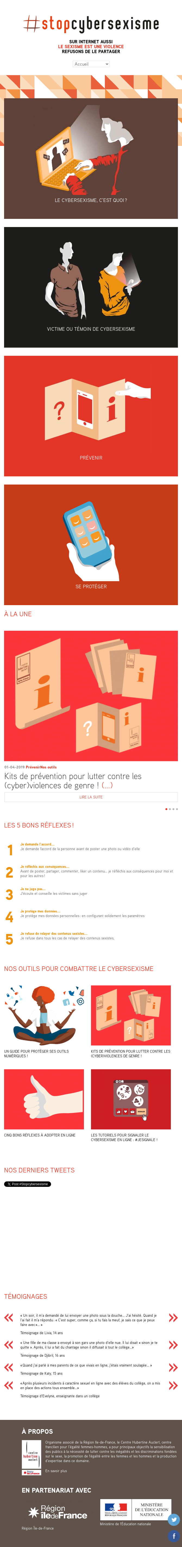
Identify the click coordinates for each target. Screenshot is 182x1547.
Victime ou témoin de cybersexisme (91, 329)
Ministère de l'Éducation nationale (125, 1524)
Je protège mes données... (40, 911)
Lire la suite (129, 797)
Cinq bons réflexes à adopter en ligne (40, 1135)
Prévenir (91, 458)
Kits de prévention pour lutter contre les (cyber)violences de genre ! (73, 780)
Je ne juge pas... (33, 889)
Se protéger (91, 586)
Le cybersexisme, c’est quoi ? (91, 200)
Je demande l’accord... (37, 844)
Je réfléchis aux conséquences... (44, 866)
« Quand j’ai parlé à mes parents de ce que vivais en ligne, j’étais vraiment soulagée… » (86, 1365)
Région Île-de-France (38, 1528)
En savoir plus (56, 1471)
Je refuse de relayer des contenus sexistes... (53, 933)
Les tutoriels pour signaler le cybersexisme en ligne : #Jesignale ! (124, 1137)
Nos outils (48, 767)
